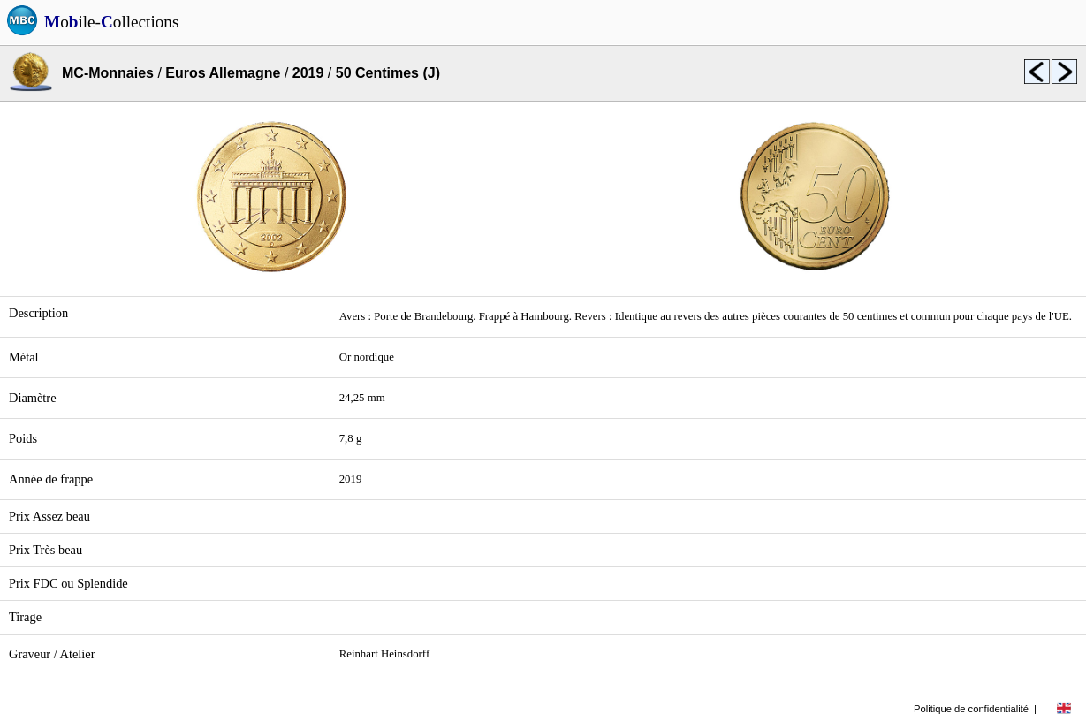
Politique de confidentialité (971, 708)
